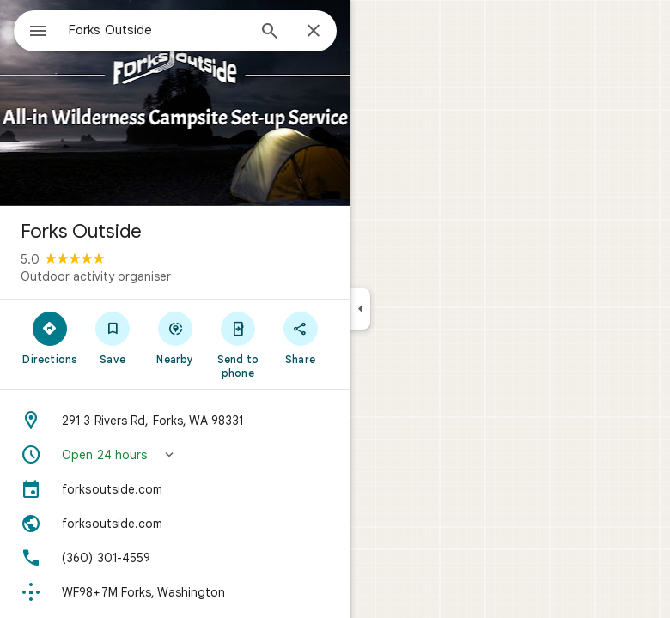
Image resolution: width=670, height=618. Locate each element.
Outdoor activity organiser (96, 276)
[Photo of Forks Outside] (175, 103)
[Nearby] (175, 337)
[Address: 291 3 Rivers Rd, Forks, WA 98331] (175, 420)
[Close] (313, 31)
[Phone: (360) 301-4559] (175, 558)
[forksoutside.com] (175, 489)
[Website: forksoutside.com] (175, 523)
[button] (175, 455)
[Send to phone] (237, 344)
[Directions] (50, 337)
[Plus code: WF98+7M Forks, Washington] (175, 592)
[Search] (269, 32)
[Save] (113, 337)
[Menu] (38, 32)
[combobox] (157, 30)
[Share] (300, 337)
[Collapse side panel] (360, 309)
